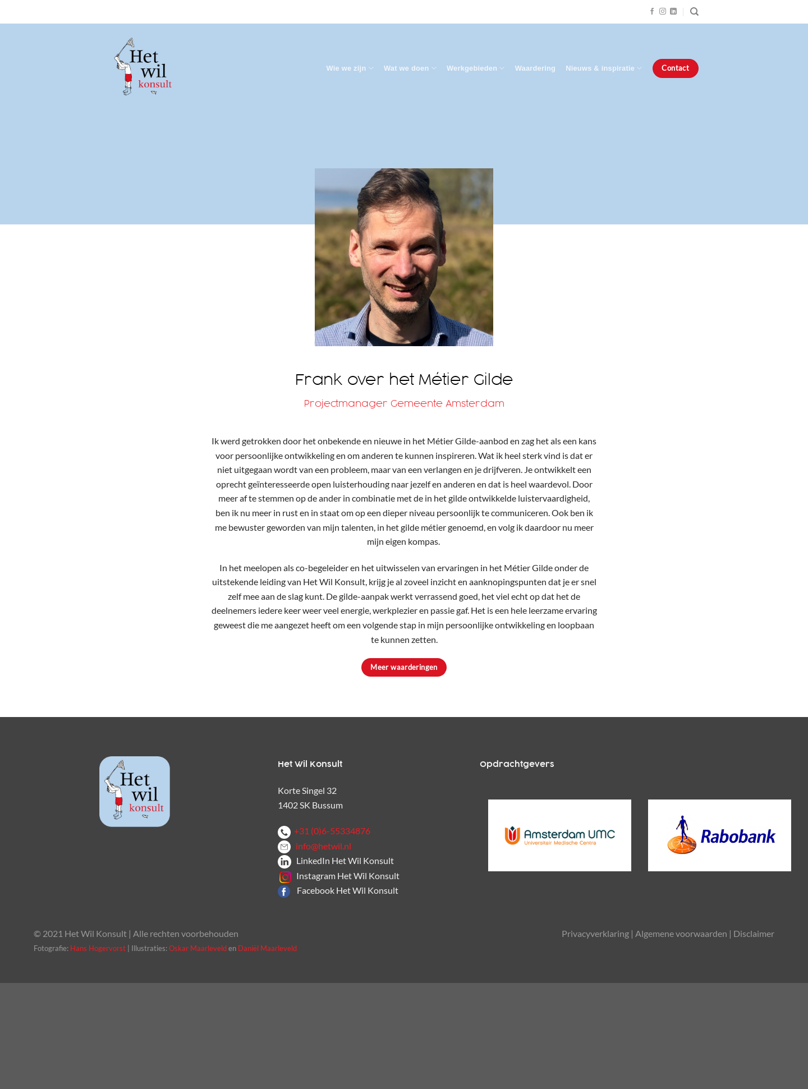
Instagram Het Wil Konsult (348, 875)
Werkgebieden (476, 68)
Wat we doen (410, 68)
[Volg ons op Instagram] (662, 12)
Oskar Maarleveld (198, 948)
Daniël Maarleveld (267, 948)
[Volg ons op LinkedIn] (673, 12)
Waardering (535, 68)
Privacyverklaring (595, 933)
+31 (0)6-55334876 (324, 830)
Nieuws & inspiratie (604, 68)
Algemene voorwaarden (681, 933)
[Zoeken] (694, 12)
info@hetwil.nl (314, 845)
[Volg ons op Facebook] (652, 12)
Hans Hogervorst (98, 948)
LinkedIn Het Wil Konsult (345, 860)
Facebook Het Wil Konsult (347, 890)
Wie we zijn (350, 68)
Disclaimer (753, 933)
